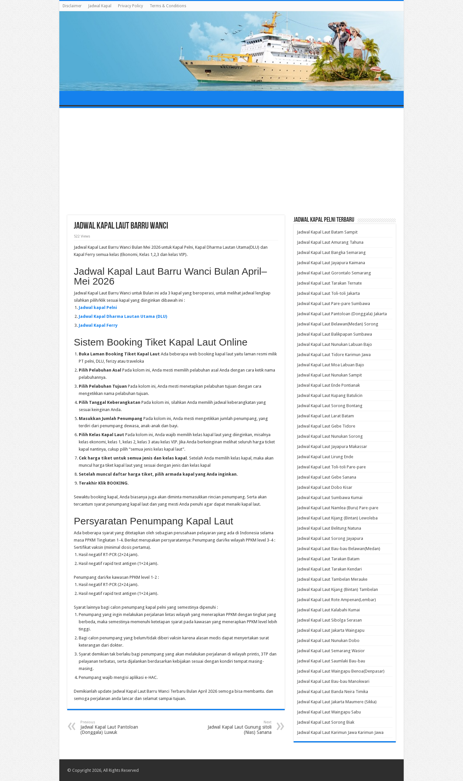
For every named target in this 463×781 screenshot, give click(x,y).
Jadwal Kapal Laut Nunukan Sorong (330, 436)
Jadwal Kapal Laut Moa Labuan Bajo (330, 364)
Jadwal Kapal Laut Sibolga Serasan (329, 620)
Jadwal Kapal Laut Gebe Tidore (326, 426)
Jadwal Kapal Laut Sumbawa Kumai (329, 497)
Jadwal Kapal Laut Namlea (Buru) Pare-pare (337, 507)
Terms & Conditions (168, 6)
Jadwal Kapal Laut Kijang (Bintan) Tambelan (337, 589)
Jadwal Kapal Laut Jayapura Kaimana (331, 262)
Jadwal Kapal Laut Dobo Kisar (324, 487)
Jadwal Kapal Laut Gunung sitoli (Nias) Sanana (238, 727)
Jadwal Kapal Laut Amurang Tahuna (330, 242)
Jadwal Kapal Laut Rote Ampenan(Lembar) (336, 599)
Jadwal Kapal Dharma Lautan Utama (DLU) (123, 316)
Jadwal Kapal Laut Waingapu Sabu (329, 712)
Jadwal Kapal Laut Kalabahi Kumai (328, 609)
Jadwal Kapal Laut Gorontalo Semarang (334, 272)
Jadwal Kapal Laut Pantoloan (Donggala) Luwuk (114, 727)
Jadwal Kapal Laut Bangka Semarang (331, 252)
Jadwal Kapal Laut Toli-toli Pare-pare (331, 466)
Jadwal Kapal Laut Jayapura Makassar (332, 446)
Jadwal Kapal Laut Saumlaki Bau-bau (331, 660)
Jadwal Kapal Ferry (98, 325)
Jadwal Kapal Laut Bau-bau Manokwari (333, 681)
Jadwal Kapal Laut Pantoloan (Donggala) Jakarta (342, 313)
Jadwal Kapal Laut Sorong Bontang (329, 405)
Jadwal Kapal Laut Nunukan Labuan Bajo (334, 344)
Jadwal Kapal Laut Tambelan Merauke (332, 579)
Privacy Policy (130, 6)
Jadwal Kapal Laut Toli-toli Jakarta (328, 293)
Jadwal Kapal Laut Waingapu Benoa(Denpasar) (341, 671)
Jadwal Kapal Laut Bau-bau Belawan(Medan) (338, 548)
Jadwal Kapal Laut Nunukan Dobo (328, 640)
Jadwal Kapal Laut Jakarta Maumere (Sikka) (337, 701)
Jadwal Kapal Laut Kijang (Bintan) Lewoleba (337, 518)
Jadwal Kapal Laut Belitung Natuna (329, 528)
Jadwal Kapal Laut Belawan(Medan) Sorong (337, 323)
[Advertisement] (231, 162)
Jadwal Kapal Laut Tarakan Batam (328, 558)
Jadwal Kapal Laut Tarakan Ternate (329, 283)
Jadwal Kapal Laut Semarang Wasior (331, 650)
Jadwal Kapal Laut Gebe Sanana (326, 477)
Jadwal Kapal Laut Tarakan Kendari (329, 569)
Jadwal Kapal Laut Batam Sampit (327, 232)
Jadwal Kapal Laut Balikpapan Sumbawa (334, 334)
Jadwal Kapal (99, 6)
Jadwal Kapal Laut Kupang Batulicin (329, 395)
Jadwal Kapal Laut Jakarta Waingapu (330, 630)
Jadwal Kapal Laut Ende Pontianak (328, 385)
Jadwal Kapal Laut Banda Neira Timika (332, 691)
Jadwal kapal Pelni (98, 307)
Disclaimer (72, 6)
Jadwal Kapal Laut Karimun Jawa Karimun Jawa (340, 732)
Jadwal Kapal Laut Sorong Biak (325, 722)
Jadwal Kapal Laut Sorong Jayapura (330, 538)
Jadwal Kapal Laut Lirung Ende (325, 456)
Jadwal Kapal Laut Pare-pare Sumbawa (333, 303)
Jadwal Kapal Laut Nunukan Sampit (329, 375)
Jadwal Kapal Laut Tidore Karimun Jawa (334, 354)
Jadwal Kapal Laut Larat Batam (325, 415)
